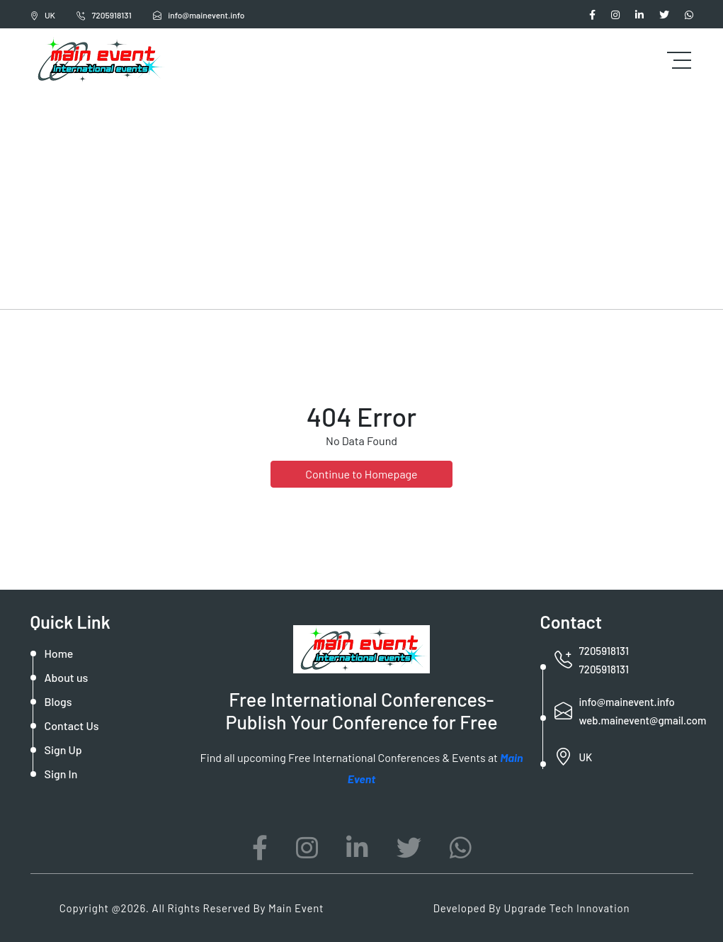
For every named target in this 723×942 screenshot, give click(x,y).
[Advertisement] (361, 198)
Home (59, 653)
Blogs (58, 701)
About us (67, 677)
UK (42, 15)
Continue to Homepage (361, 474)
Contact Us (72, 725)
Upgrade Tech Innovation (567, 908)
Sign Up (63, 749)
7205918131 (104, 15)
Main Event (296, 908)
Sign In (61, 773)
